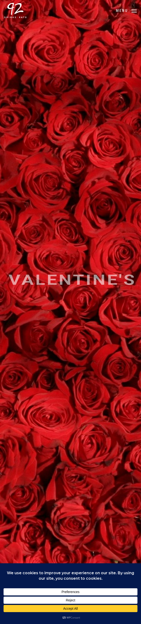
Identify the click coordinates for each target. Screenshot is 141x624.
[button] (126, 10)
